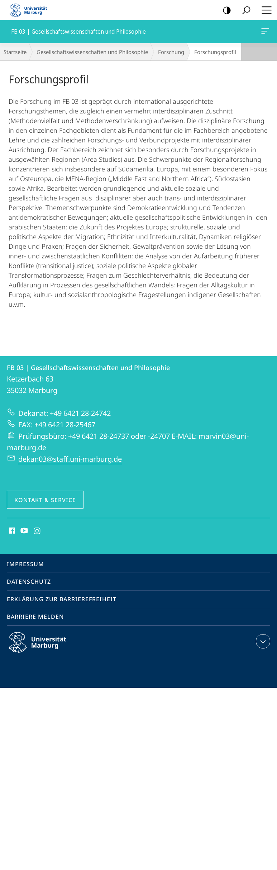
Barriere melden (35, 617)
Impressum (25, 564)
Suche (244, 10)
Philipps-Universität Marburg (44, 648)
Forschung (171, 51)
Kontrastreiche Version (224, 10)
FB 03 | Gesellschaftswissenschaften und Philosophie (264, 32)
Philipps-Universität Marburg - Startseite (30, 10)
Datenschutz (29, 581)
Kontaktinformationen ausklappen (262, 641)
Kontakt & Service (45, 500)
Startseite (15, 51)
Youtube (23, 531)
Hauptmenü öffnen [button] (264, 10)
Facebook (11, 531)
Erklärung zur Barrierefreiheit (61, 599)
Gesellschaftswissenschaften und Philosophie (92, 51)
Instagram (37, 531)
